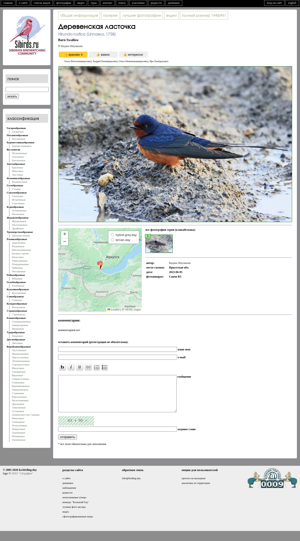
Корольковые (19, 396)
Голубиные (18, 285)
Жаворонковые (20, 353)
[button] (100, 265)
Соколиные (18, 203)
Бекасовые (18, 257)
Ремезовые (18, 418)
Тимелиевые (19, 407)
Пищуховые (18, 429)
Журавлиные (19, 221)
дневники (174, 3)
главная (8, 3)
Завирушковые (20, 389)
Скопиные (17, 196)
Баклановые (18, 160)
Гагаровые (18, 131)
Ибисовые (17, 171)
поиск (122, 3)
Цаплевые (17, 167)
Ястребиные (19, 199)
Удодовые (17, 335)
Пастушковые (19, 224)
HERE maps (133, 309)
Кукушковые (19, 292)
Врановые (17, 375)
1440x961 (204, 15)
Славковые (18, 393)
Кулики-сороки (20, 253)
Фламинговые (19, 181)
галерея (110, 15)
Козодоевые (18, 307)
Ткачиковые (18, 432)
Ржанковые (18, 246)
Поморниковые (20, 264)
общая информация (79, 15)
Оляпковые (18, 382)
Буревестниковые (21, 146)
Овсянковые (19, 439)
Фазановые (18, 214)
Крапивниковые (21, 386)
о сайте (23, 3)
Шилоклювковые (21, 249)
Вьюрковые (18, 436)
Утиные (16, 188)
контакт (107, 3)
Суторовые (18, 411)
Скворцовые (19, 371)
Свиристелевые (20, 378)
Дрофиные (18, 228)
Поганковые (18, 138)
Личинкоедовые (21, 360)
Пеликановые (19, 153)
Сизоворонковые (21, 321)
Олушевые (18, 156)
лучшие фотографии (141, 15)
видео (80, 3)
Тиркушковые (20, 260)
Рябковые (17, 278)
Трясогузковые (20, 357)
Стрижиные (18, 314)
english (292, 3)
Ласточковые (19, 350)
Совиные (17, 300)
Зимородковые (20, 325)
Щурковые (18, 328)
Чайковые (17, 267)
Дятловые (17, 343)
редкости (156, 3)
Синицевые (18, 421)
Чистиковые (18, 271)
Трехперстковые (21, 235)
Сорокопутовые (20, 364)
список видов (42, 3)
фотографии (63, 3)
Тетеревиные (19, 210)
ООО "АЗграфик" (22, 480)
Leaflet (113, 309)
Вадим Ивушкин (72, 46)
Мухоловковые (20, 400)
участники (138, 3)
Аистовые (17, 174)
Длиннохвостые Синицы (25, 414)
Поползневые (19, 425)
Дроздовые (18, 403)
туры (94, 3)
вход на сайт (274, 3)
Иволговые (18, 368)
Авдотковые (18, 242)
